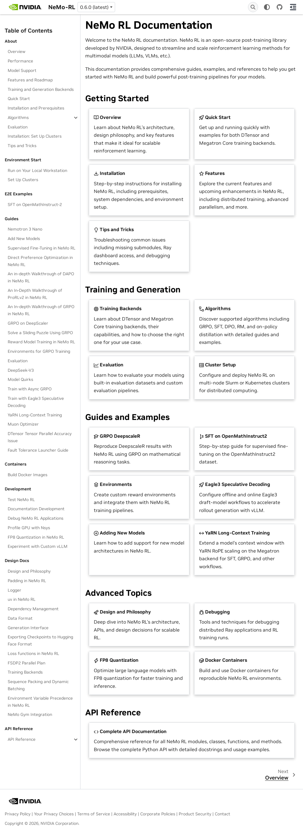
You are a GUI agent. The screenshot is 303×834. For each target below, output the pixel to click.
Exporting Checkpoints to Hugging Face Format (40, 640)
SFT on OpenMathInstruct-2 (35, 204)
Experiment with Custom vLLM (37, 546)
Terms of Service (93, 814)
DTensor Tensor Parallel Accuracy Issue (40, 437)
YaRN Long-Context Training (35, 415)
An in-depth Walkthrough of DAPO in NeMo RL (41, 277)
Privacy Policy (17, 814)
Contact (222, 814)
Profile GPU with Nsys (29, 527)
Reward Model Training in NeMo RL (41, 341)
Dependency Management (33, 608)
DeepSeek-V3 (21, 370)
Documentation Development (36, 508)
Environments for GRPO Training (39, 351)
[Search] (253, 7)
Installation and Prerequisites (36, 108)
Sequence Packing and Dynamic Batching (38, 685)
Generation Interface (28, 627)
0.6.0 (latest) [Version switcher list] (94, 7)
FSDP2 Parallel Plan (26, 663)
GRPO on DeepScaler (28, 323)
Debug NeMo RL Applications (35, 518)
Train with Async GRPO (29, 389)
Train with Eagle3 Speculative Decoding (36, 402)
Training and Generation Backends (41, 89)
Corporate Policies (157, 814)
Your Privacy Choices (54, 814)
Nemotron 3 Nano (25, 229)
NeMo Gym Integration (30, 714)
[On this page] (293, 7)
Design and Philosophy (29, 571)
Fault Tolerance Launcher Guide (38, 450)
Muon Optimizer (23, 424)
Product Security (195, 814)
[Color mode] (266, 7)
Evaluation (18, 127)
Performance (20, 61)
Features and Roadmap (30, 80)
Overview (16, 51)
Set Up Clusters (23, 179)
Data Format (20, 618)
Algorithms (18, 117)
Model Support (22, 70)
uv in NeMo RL (22, 599)
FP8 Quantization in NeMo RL (36, 537)
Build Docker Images (27, 474)
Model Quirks (20, 379)
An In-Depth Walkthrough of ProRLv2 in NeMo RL (35, 294)
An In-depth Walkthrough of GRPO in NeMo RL (41, 310)
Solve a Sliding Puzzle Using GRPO (40, 332)
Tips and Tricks (22, 145)
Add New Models (24, 238)
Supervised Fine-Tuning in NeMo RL (41, 248)
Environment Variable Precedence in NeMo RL (40, 701)
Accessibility (125, 814)
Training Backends (25, 672)
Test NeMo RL (21, 499)
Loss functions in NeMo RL (33, 653)
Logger (14, 590)
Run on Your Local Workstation (37, 170)
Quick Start (19, 98)
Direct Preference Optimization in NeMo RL (40, 261)
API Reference (22, 739)
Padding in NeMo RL (27, 580)
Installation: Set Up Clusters (35, 136)
